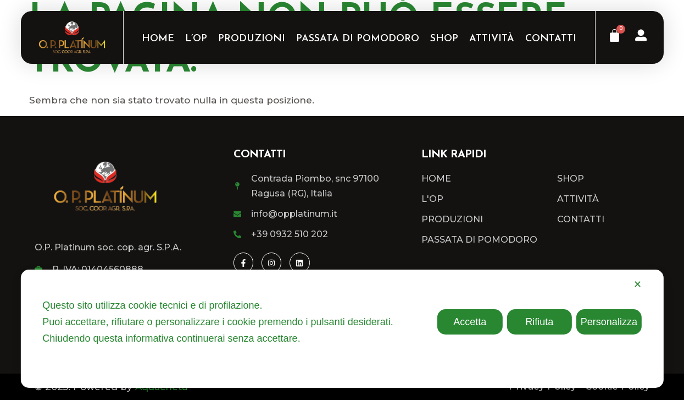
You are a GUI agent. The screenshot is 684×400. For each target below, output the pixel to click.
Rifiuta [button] (539, 321)
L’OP (196, 39)
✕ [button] (637, 284)
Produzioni (251, 39)
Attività (491, 39)
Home (158, 39)
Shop (444, 39)
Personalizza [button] (609, 321)
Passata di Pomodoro (357, 39)
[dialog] (341, 329)
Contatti (550, 39)
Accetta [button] (469, 321)
